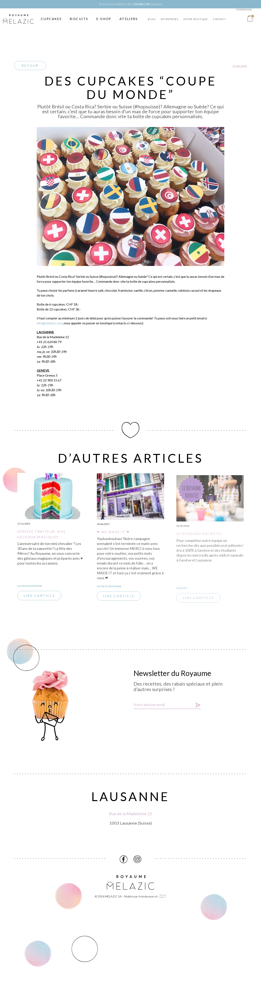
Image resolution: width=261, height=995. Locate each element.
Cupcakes (51, 19)
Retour (30, 65)
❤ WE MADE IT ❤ (113, 539)
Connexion (244, 9)
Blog (152, 19)
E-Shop (103, 19)
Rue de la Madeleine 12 (130, 816)
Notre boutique (196, 19)
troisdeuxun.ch (152, 896)
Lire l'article (39, 598)
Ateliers (128, 19)
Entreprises (169, 19)
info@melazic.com (50, 326)
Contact (219, 19)
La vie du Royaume (29, 588)
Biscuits (79, 19)
